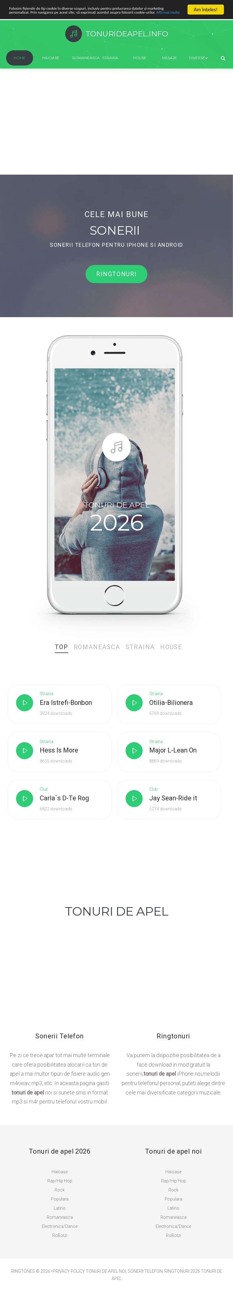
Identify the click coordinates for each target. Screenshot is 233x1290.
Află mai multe (69, 20)
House (139, 57)
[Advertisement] (116, 129)
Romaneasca (82, 57)
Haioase (50, 57)
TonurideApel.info (127, 33)
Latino (60, 1210)
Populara (60, 1200)
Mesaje (169, 57)
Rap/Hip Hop (59, 1182)
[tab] (59, 648)
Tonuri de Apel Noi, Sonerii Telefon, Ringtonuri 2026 (143, 1273)
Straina (110, 57)
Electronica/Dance (59, 1228)
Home (19, 57)
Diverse (197, 57)
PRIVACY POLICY (69, 1273)
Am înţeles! (206, 9)
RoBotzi (59, 1237)
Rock (60, 1191)
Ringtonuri (116, 275)
